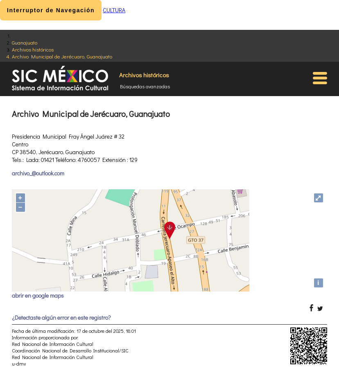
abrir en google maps (38, 295)
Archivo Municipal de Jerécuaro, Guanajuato (62, 56)
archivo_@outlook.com (38, 173)
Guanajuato (24, 42)
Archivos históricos (33, 49)
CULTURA (114, 10)
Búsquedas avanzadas (145, 86)
